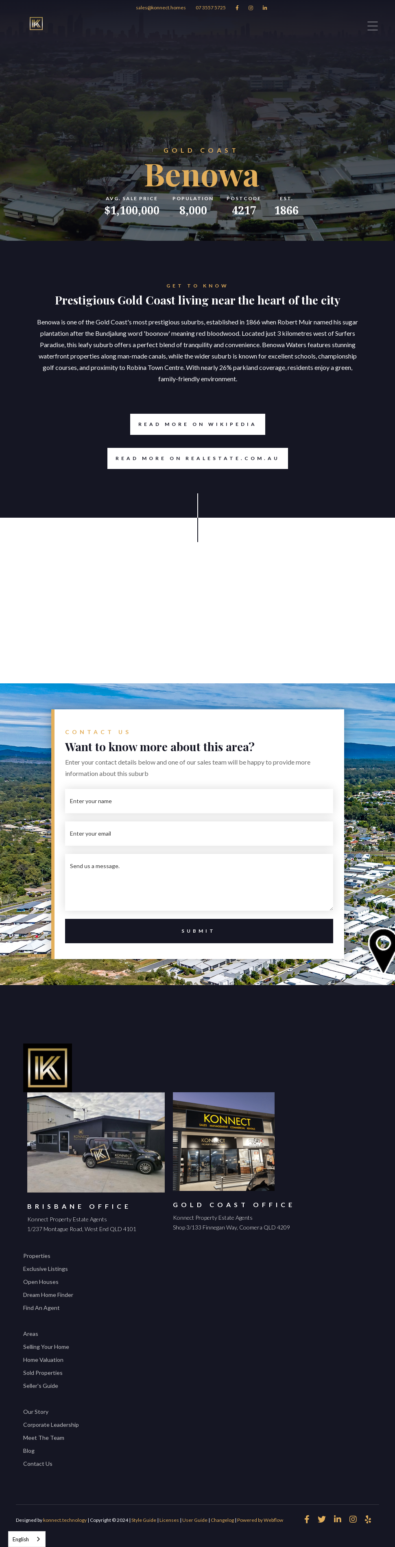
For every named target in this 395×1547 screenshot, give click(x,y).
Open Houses (41, 1281)
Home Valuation (43, 1359)
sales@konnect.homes (161, 7)
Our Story (35, 1411)
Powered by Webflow (260, 1520)
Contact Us (37, 1463)
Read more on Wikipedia (193, 424)
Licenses (169, 1520)
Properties (36, 1255)
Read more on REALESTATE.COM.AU (198, 458)
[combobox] (27, 1539)
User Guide (194, 1520)
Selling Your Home (46, 1346)
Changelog (222, 1520)
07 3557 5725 (211, 7)
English (21, 1539)
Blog (29, 1450)
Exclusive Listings (45, 1268)
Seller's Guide (40, 1385)
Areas (30, 1333)
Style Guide (143, 1520)
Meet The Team (43, 1437)
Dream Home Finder (48, 1294)
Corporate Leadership (51, 1424)
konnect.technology (65, 1520)
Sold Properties (43, 1372)
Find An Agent (41, 1307)
